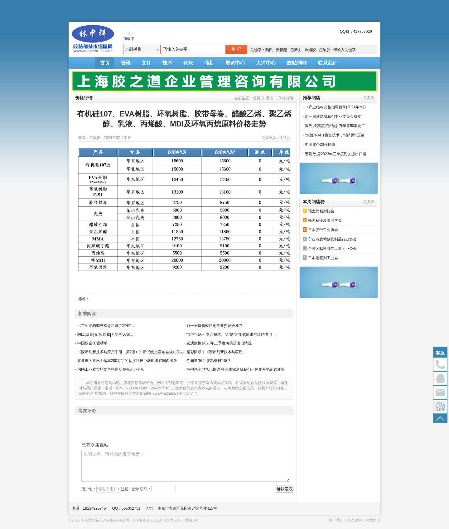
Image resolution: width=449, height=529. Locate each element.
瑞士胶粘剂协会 (318, 211)
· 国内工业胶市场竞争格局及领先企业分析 (110, 369)
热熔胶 (310, 50)
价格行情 (285, 98)
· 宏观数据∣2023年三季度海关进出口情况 (218, 343)
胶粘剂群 (297, 63)
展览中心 (235, 63)
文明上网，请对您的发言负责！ (185, 466)
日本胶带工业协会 (320, 229)
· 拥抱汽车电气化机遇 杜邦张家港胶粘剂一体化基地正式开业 (234, 369)
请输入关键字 (344, 50)
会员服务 (354, 520)
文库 (147, 63)
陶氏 (269, 50)
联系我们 (328, 63)
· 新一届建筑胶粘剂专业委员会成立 (213, 326)
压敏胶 (324, 50)
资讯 (126, 63)
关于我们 (336, 520)
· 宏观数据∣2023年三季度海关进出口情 (334, 154)
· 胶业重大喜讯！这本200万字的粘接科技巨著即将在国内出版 (126, 360)
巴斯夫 (296, 50)
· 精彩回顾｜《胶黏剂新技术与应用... (215, 352)
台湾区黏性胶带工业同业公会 (330, 248)
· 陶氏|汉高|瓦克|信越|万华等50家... (104, 334)
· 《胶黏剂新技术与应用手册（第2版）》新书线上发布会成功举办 (129, 352)
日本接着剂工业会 (320, 257)
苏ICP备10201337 (148, 520)
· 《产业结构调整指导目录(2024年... (105, 326)
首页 (105, 63)
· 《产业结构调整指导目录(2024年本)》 (335, 107)
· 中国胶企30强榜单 (91, 343)
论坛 (188, 63)
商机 (209, 63)
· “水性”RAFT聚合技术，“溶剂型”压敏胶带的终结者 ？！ (230, 334)
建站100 (191, 520)
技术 (167, 63)
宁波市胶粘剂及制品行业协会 (330, 239)
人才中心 (266, 63)
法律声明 (372, 520)
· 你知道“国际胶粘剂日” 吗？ (207, 360)
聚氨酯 (281, 50)
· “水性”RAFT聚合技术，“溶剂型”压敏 (334, 135)
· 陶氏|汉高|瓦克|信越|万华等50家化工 (334, 126)
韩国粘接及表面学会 (322, 220)
